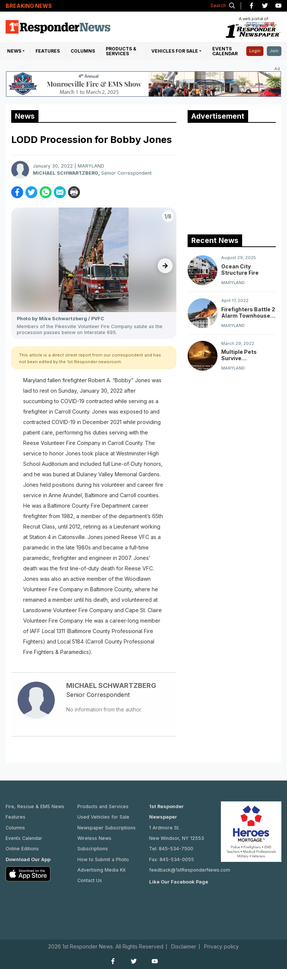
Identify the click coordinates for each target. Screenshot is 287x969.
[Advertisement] (237, 177)
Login (254, 51)
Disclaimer (183, 946)
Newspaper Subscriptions (106, 828)
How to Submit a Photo (103, 859)
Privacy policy (221, 946)
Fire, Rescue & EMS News (35, 806)
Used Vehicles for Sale (103, 817)
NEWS (14, 51)
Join (274, 51)
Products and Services (103, 806)
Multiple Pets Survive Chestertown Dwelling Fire (239, 355)
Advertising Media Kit (101, 870)
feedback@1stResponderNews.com (189, 870)
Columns (83, 51)
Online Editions (22, 848)
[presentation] (165, 265)
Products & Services (121, 51)
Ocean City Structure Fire (240, 269)
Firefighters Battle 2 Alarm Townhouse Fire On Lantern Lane (248, 312)
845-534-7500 (176, 848)
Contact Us (89, 880)
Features (48, 51)
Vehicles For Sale (174, 51)
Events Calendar (225, 51)
